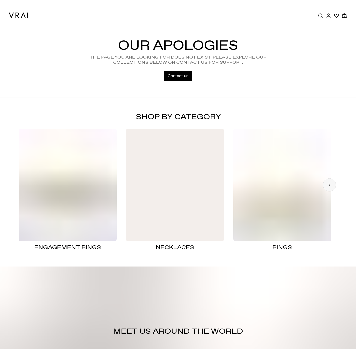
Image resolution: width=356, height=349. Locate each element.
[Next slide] (329, 184)
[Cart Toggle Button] (344, 16)
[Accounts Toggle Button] (328, 16)
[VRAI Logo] (18, 15)
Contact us (178, 76)
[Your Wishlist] (336, 16)
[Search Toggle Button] (320, 16)
